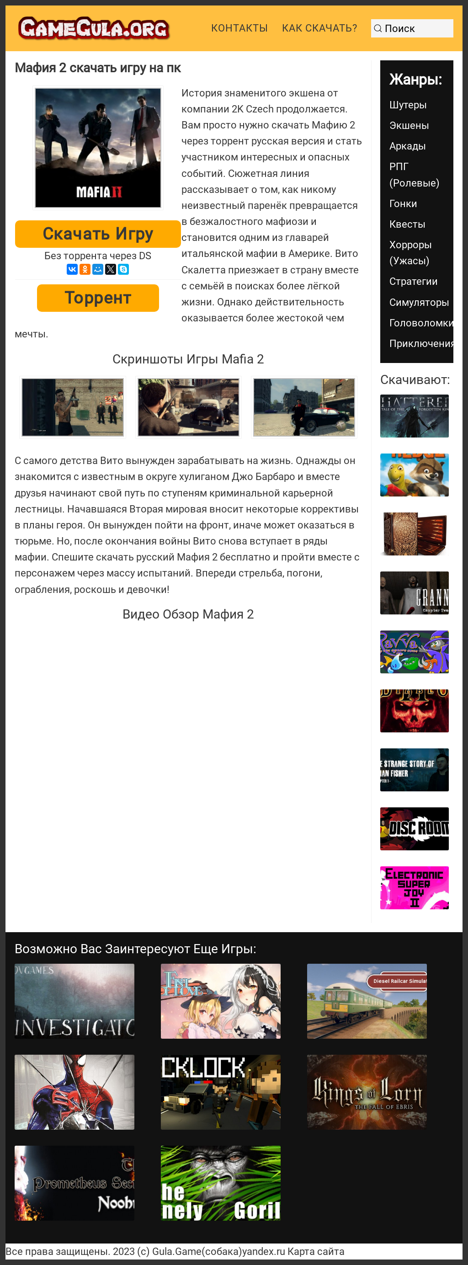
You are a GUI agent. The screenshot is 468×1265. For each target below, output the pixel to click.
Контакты (239, 28)
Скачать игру (98, 234)
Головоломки (421, 323)
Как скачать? (319, 28)
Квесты (407, 224)
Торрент (98, 298)
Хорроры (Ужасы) (410, 253)
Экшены (409, 125)
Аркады (407, 146)
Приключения (421, 343)
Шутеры (408, 105)
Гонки (403, 203)
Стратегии (413, 281)
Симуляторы (419, 302)
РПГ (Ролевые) (414, 174)
